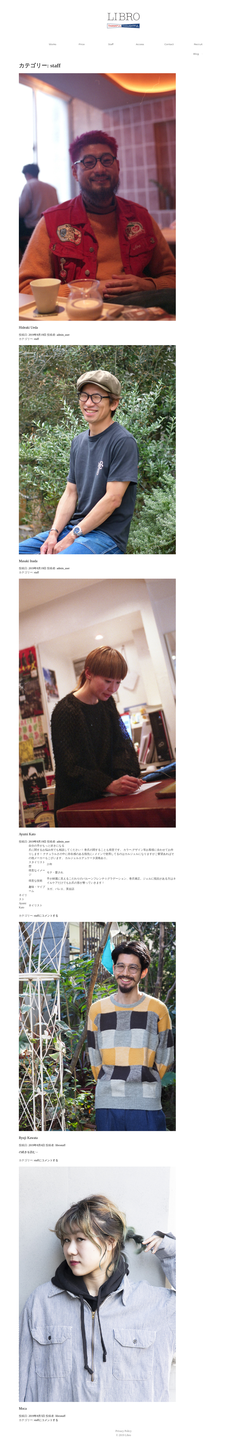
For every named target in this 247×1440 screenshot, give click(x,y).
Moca (23, 1408)
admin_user (63, 334)
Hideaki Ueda (28, 327)
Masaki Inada (28, 561)
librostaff (60, 1145)
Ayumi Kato (27, 834)
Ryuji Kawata (28, 1138)
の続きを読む (28, 1152)
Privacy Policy (123, 1431)
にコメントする (48, 915)
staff (36, 338)
